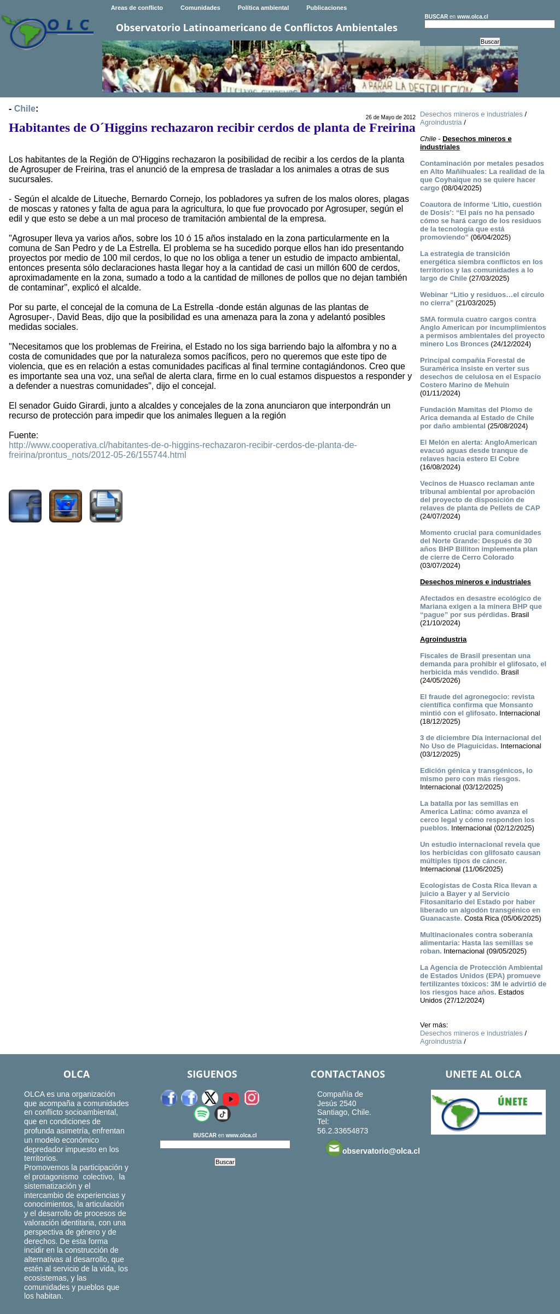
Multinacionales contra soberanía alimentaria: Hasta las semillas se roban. (476, 943)
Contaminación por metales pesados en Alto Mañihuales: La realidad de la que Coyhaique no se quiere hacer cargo (482, 175)
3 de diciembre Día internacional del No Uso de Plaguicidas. (480, 742)
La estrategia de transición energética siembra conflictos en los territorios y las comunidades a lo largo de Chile (481, 265)
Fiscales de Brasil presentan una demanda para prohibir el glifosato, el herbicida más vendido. (483, 664)
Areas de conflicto (137, 7)
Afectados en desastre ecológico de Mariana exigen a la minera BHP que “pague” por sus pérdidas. (481, 606)
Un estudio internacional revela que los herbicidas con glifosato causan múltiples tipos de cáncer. (480, 852)
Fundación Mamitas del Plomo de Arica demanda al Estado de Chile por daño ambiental (477, 417)
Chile (25, 108)
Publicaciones (326, 7)
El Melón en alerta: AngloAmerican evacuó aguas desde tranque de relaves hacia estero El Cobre (478, 450)
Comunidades (200, 7)
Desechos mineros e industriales (471, 114)
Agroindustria (441, 122)
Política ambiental (263, 7)
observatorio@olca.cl (373, 1148)
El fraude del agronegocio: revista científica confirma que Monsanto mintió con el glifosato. (477, 705)
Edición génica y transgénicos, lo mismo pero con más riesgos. (476, 774)
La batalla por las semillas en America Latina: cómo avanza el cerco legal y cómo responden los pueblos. (477, 815)
